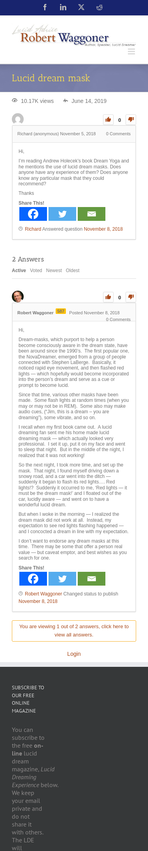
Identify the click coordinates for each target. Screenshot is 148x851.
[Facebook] (33, 214)
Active (19, 270)
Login (74, 654)
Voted (36, 270)
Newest (54, 270)
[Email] (91, 214)
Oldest (73, 270)
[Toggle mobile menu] (132, 51)
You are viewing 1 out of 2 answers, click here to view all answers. (74, 630)
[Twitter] (62, 214)
